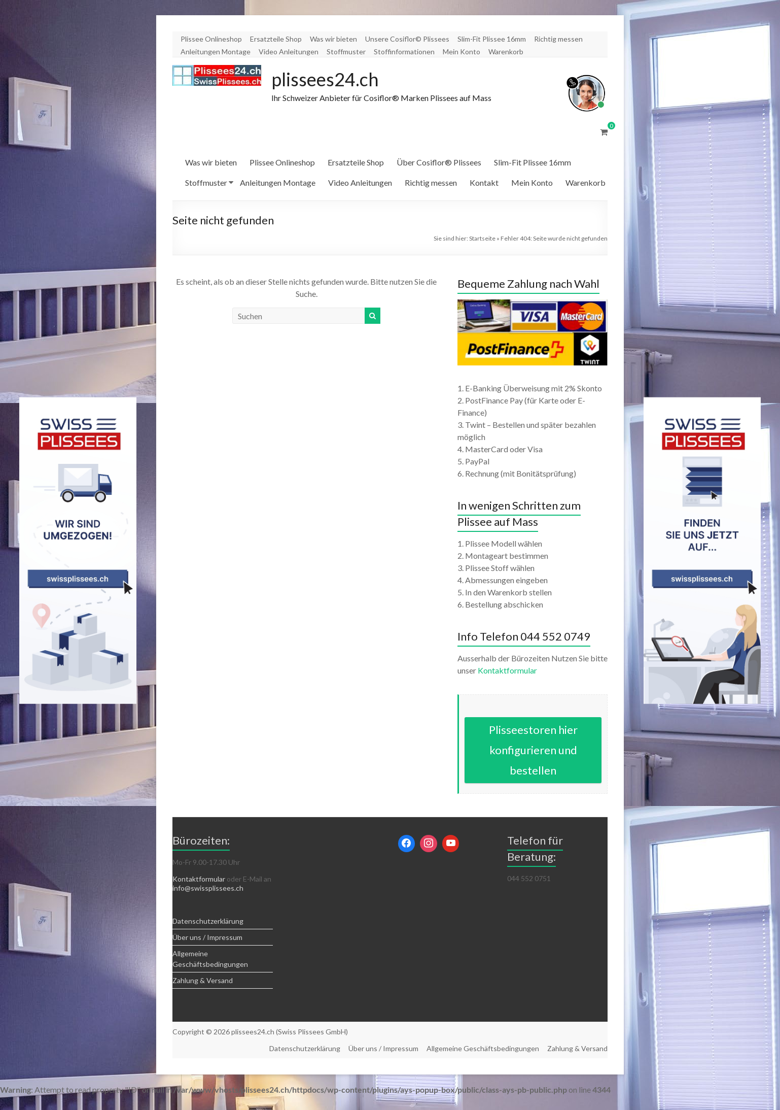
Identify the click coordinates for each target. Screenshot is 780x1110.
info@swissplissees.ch (207, 888)
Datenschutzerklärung (207, 921)
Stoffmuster (346, 51)
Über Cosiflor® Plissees (439, 162)
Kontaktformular (507, 670)
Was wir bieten (333, 39)
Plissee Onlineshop (211, 39)
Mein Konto (461, 51)
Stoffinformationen (404, 51)
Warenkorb (505, 51)
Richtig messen (558, 39)
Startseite (482, 238)
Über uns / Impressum (207, 937)
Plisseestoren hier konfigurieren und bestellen (533, 750)
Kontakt (484, 182)
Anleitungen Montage (216, 51)
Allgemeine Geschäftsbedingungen (483, 1048)
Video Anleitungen (288, 51)
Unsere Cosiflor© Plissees (407, 39)
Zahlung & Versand (202, 980)
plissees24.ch (325, 79)
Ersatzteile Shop (276, 39)
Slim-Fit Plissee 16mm (491, 39)
